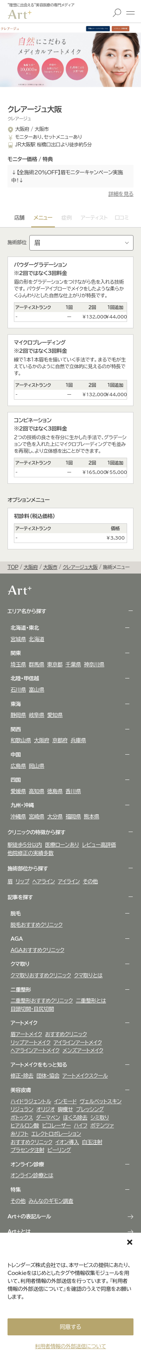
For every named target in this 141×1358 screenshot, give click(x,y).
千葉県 (73, 664)
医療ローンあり (62, 844)
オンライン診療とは (32, 1175)
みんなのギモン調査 (51, 1201)
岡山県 (36, 766)
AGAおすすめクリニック (37, 950)
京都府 (60, 740)
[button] (129, 1242)
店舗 (19, 217)
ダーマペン (48, 1117)
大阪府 (41, 740)
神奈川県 (94, 664)
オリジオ (45, 1109)
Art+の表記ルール (29, 1216)
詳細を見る (120, 194)
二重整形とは (91, 1000)
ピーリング (59, 1150)
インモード (65, 1101)
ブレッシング (90, 1109)
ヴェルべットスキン (100, 1101)
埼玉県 (18, 664)
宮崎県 (36, 816)
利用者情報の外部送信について (70, 1346)
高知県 (36, 791)
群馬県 (36, 664)
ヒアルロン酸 (25, 1125)
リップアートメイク (30, 1042)
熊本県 (91, 816)
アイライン (69, 881)
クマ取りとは (88, 975)
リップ (22, 881)
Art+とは (19, 1231)
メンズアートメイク (82, 1050)
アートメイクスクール (85, 1075)
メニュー (130, 13)
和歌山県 (21, 740)
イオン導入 (67, 1142)
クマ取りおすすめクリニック (41, 975)
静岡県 (18, 715)
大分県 (55, 816)
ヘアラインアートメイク (35, 1050)
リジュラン (22, 1109)
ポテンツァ (102, 1125)
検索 (117, 13)
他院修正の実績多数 (30, 853)
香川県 (73, 791)
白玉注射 (92, 1142)
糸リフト (19, 1134)
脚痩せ (65, 1109)
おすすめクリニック (66, 1034)
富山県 (36, 689)
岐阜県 (36, 715)
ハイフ (80, 1125)
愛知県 (55, 715)
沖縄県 (18, 816)
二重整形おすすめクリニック (42, 1000)
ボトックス (22, 1117)
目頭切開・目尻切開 (32, 1009)
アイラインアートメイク (77, 1042)
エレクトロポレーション (56, 1134)
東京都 (55, 664)
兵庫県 (78, 740)
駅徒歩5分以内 (25, 844)
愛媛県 (18, 791)
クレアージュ (19, 118)
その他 (90, 881)
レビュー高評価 (99, 844)
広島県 (18, 766)
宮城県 (18, 639)
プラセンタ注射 (27, 1150)
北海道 (36, 639)
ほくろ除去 (75, 1117)
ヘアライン (43, 881)
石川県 (18, 689)
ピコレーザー (56, 1125)
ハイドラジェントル (31, 1101)
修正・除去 (22, 1075)
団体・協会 (47, 1075)
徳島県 (55, 791)
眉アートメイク (26, 1034)
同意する (70, 1327)
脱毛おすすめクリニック (36, 924)
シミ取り (99, 1117)
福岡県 (73, 816)
